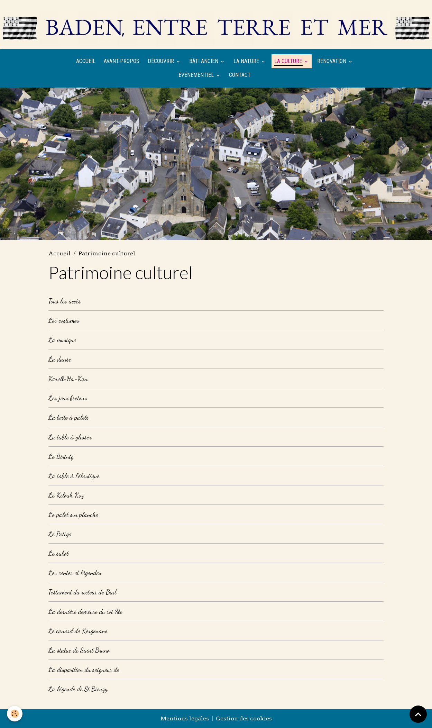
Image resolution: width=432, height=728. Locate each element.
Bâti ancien (204, 61)
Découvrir (161, 61)
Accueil (85, 61)
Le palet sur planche (73, 514)
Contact (240, 75)
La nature (246, 61)
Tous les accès (64, 301)
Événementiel (196, 75)
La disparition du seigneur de (83, 669)
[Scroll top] (418, 714)
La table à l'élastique (74, 476)
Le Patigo (59, 534)
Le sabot (58, 553)
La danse (59, 359)
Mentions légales (184, 718)
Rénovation (332, 61)
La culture (288, 61)
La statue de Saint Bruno (79, 650)
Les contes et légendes (74, 572)
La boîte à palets (68, 417)
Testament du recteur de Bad (82, 592)
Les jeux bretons (67, 398)
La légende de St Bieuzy (78, 689)
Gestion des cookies (244, 718)
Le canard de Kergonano (78, 631)
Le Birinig (61, 456)
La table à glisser (69, 437)
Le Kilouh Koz (66, 495)
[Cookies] (14, 713)
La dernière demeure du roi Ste (85, 611)
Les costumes (63, 320)
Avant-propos (121, 61)
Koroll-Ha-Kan (68, 378)
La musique (62, 340)
